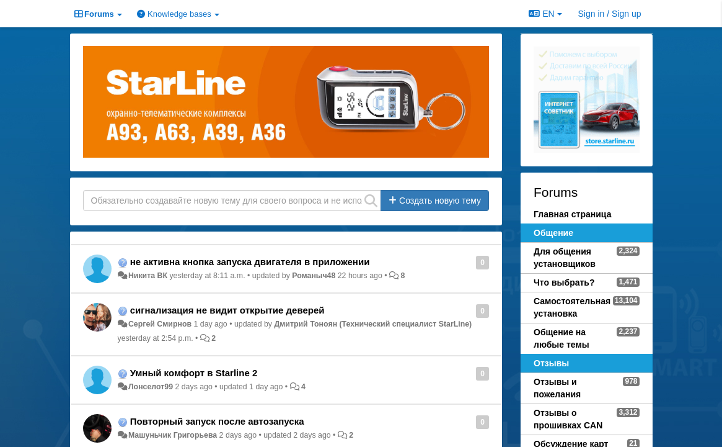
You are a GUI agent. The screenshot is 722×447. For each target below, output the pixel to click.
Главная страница (572, 214)
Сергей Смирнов (160, 324)
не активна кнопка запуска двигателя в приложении (250, 261)
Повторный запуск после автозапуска (217, 421)
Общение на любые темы (561, 338)
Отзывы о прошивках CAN (568, 419)
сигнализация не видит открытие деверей (227, 310)
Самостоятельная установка (572, 307)
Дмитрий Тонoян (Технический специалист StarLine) (373, 324)
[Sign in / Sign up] (609, 13)
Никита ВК (147, 275)
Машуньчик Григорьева (172, 435)
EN (545, 14)
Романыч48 (313, 275)
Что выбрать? (564, 282)
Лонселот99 (150, 386)
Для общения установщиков (565, 257)
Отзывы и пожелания (557, 388)
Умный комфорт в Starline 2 (194, 373)
